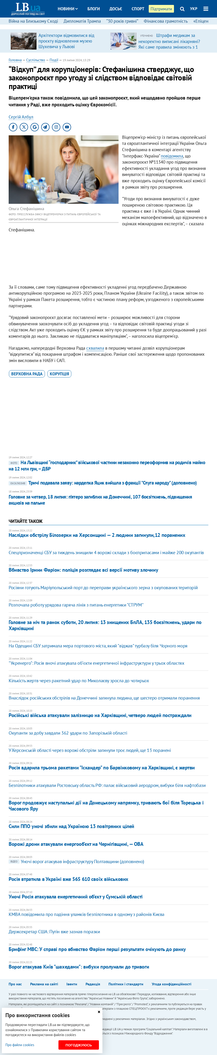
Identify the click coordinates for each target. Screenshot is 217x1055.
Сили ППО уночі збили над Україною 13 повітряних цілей (71, 826)
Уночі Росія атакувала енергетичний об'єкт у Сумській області (76, 896)
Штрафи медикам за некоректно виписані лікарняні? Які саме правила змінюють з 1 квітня (169, 43)
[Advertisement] (108, 260)
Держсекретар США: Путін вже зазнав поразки (54, 932)
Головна (15, 59)
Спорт (138, 8)
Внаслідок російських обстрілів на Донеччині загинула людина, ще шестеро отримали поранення (104, 698)
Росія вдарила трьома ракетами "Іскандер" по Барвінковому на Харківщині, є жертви (102, 767)
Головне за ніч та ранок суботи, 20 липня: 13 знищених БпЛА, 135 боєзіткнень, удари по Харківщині (105, 625)
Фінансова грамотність (166, 21)
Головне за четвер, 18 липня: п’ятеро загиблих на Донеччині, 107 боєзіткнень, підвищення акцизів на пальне (100, 500)
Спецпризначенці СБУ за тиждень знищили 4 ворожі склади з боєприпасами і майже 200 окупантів (106, 552)
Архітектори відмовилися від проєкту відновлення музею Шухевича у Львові (66, 40)
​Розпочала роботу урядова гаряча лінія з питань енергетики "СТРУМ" (76, 605)
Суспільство (35, 59)
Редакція (93, 984)
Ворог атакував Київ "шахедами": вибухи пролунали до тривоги (79, 966)
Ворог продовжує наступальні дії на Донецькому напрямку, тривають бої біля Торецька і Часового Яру (106, 805)
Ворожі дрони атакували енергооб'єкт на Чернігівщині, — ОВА (76, 844)
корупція (59, 374)
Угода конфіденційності (171, 984)
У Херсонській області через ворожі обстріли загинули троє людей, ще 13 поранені (90, 750)
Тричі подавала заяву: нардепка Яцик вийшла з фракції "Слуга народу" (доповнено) (103, 483)
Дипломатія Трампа (82, 21)
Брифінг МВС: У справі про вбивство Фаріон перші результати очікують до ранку (97, 949)
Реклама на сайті (44, 984)
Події (54, 59)
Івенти (71, 984)
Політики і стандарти (125, 984)
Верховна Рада (27, 374)
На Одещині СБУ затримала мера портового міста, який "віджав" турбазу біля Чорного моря (98, 646)
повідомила (172, 156)
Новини (68, 8)
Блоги (93, 8)
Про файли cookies (19, 1045)
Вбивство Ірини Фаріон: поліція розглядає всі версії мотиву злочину (83, 570)
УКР (193, 8)
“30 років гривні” (122, 21)
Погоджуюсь (78, 1045)
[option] (58, 41)
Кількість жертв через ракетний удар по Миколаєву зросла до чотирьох (79, 681)
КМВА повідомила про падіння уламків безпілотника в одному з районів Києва (86, 914)
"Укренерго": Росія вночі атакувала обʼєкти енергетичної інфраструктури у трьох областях (96, 663)
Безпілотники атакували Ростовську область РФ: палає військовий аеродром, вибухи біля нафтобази (107, 785)
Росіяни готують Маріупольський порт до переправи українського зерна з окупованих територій (103, 588)
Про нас (15, 984)
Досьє (115, 8)
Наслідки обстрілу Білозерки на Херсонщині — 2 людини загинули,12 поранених (97, 535)
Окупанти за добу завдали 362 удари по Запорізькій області (68, 733)
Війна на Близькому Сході (33, 21)
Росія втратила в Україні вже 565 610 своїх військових (68, 879)
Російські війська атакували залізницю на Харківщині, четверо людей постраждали (100, 715)
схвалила (95, 348)
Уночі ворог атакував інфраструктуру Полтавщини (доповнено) (76, 861)
